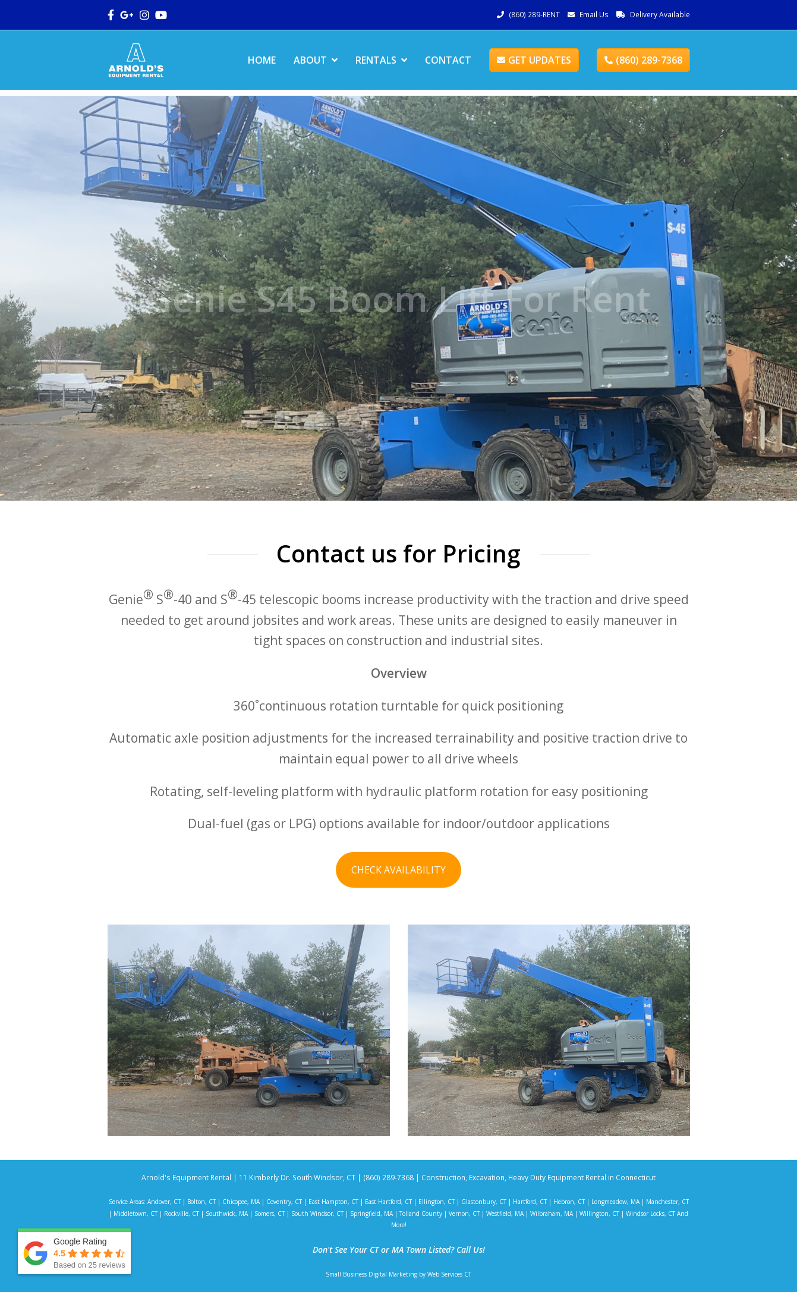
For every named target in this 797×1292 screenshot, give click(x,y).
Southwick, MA (227, 1213)
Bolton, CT (201, 1201)
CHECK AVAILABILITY (398, 869)
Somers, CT (269, 1213)
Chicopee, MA (241, 1201)
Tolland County (420, 1213)
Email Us (594, 15)
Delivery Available (660, 15)
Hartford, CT (530, 1201)
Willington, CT (599, 1213)
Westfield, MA (505, 1213)
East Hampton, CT (333, 1201)
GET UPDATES (534, 60)
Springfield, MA (371, 1213)
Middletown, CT (135, 1213)
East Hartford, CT (388, 1201)
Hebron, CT (569, 1201)
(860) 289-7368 (643, 60)
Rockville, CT (181, 1213)
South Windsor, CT (317, 1213)
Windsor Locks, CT (650, 1213)
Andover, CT (164, 1201)
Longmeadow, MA (615, 1201)
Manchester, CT (667, 1201)
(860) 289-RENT (534, 15)
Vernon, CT (464, 1213)
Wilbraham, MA (551, 1213)
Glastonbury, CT (483, 1201)
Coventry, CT (284, 1201)
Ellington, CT (436, 1201)
